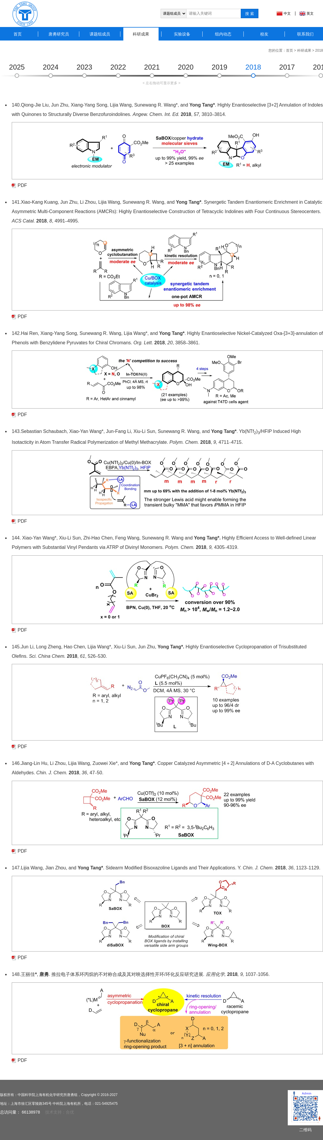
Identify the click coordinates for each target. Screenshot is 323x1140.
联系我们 (305, 34)
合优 (70, 1112)
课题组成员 (100, 34)
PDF (22, 185)
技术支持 (53, 1112)
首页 (18, 34)
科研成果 (141, 34)
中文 (287, 13)
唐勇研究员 (58, 34)
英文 (310, 13)
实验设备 (182, 34)
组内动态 (223, 34)
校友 (264, 34)
